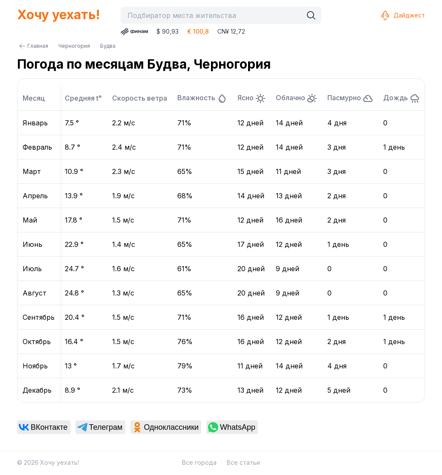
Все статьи (243, 462)
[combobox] (213, 15)
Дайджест (402, 15)
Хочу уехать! (58, 14)
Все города (199, 462)
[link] (43, 427)
